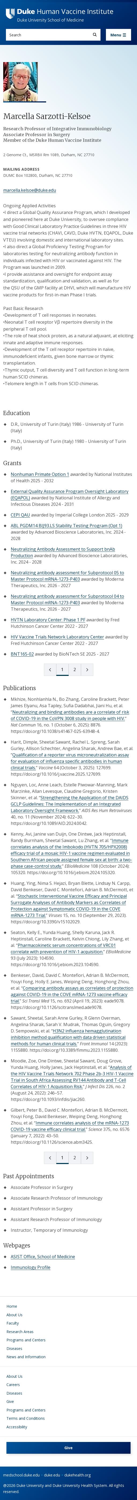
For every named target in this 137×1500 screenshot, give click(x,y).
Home (11, 1306)
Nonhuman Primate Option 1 (40, 474)
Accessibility (16, 1426)
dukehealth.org (77, 1475)
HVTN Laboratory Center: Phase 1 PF (48, 620)
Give (10, 1401)
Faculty (12, 1323)
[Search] (95, 34)
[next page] (87, 670)
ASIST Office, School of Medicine (43, 1257)
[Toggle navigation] (118, 35)
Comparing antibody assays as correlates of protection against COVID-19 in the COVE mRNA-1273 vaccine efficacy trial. (72, 994)
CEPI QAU (20, 515)
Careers (13, 1384)
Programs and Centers (26, 1339)
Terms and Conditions (25, 1418)
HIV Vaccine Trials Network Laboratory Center (57, 637)
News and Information (26, 1356)
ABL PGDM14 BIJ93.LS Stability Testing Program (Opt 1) (66, 526)
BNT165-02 (22, 654)
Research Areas (20, 1331)
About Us (14, 1314)
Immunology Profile (30, 1267)
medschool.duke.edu (21, 1475)
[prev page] (50, 670)
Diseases (14, 1348)
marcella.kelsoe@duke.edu (29, 190)
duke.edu (52, 1475)
